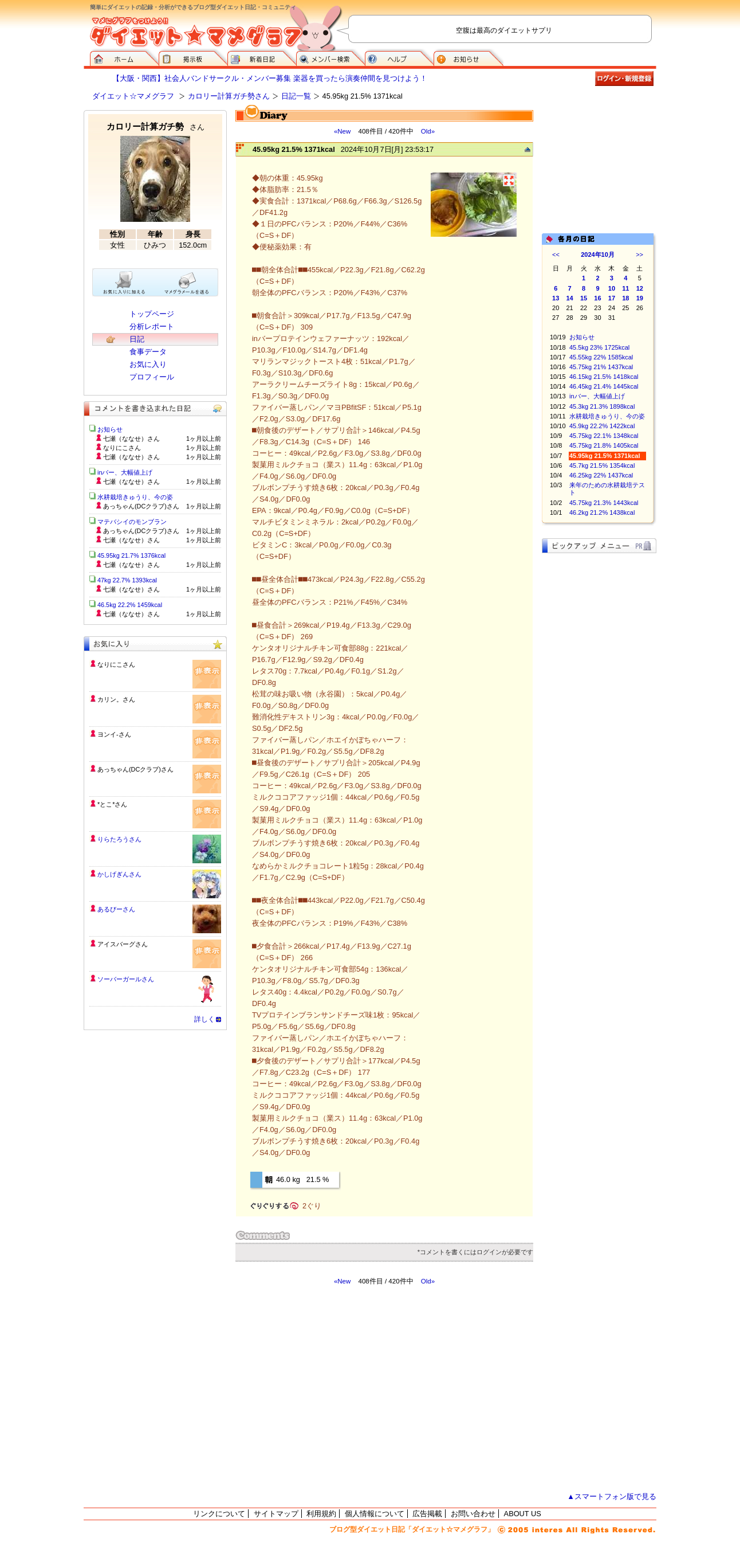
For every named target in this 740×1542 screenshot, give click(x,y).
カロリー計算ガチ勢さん (229, 96)
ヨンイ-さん (114, 734)
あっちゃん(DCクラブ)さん (135, 769)
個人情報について (374, 1513)
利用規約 (321, 1513)
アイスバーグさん (122, 944)
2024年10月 (598, 254)
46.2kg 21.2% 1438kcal (602, 512)
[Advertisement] (343, 1389)
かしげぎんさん (119, 874)
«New (342, 131)
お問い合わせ (473, 1513)
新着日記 (261, 57)
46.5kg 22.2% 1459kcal (129, 604)
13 (555, 298)
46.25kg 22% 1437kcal (601, 475)
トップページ (151, 314)
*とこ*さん (112, 804)
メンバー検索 (330, 57)
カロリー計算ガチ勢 (155, 126)
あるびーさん (116, 909)
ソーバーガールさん (125, 979)
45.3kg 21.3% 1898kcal (602, 406)
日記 (136, 339)
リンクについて (219, 1513)
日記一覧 (296, 96)
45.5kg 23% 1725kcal (599, 347)
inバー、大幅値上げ (597, 396)
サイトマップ (276, 1513)
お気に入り (148, 364)
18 (625, 298)
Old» (428, 131)
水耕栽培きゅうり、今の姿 (607, 416)
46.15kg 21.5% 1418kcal (603, 376)
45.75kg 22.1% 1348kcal (603, 435)
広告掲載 (427, 1513)
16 (597, 298)
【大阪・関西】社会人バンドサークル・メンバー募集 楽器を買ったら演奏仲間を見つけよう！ (269, 78)
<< (556, 254)
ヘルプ (399, 57)
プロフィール (151, 377)
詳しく (204, 1019)
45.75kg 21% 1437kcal (601, 366)
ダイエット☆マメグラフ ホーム (124, 57)
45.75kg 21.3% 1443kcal (603, 502)
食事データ (148, 351)
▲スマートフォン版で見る (611, 1496)
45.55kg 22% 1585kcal (601, 357)
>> (639, 254)
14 (569, 298)
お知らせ (468, 57)
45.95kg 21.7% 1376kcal (131, 555)
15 (583, 298)
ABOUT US (522, 1513)
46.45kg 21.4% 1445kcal (603, 386)
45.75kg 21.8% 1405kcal (603, 445)
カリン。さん (116, 699)
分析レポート (151, 326)
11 (625, 288)
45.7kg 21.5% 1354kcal (602, 465)
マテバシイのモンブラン (132, 521)
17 (611, 298)
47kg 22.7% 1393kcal (127, 580)
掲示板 (193, 57)
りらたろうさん (119, 839)
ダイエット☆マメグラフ (133, 96)
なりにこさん (116, 664)
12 (639, 288)
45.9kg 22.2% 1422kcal (602, 425)
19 (639, 298)
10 (611, 288)
